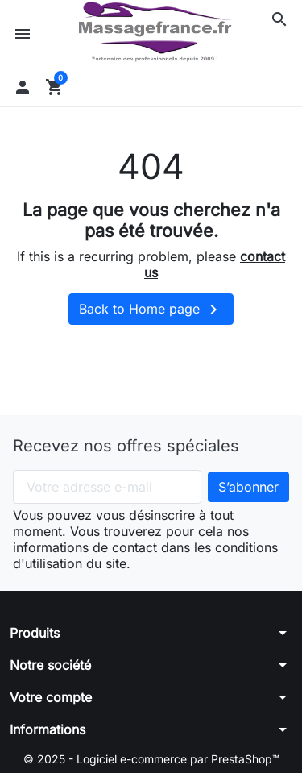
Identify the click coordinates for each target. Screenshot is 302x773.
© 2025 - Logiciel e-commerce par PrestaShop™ (151, 759)
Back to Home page (151, 309)
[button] (279, 19)
